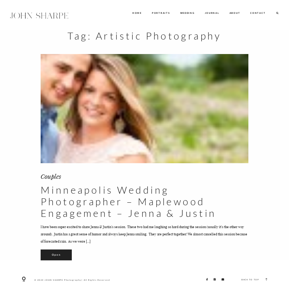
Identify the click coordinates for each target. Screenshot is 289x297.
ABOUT (235, 13)
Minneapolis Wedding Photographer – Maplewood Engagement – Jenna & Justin (128, 201)
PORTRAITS (161, 13)
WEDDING (187, 13)
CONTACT (257, 13)
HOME (137, 13)
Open (56, 254)
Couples (51, 176)
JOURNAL (212, 13)
